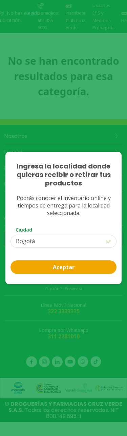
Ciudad (24, 229)
